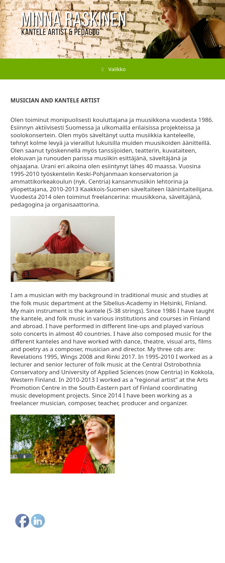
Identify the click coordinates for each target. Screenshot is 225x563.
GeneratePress (156, 552)
